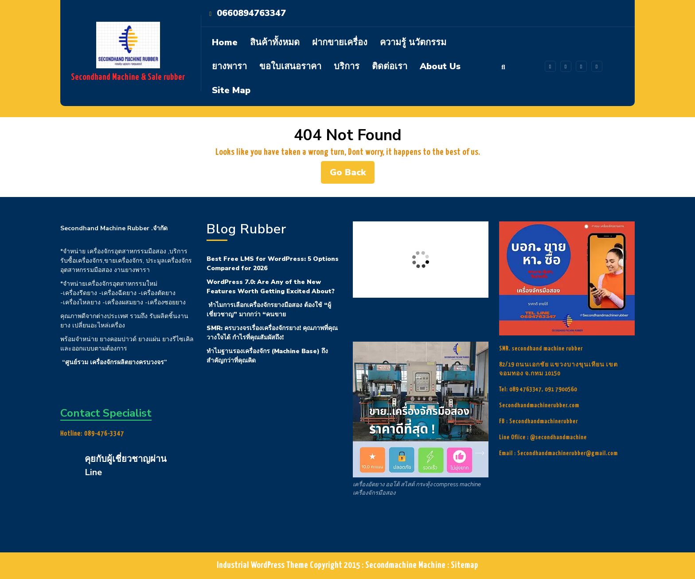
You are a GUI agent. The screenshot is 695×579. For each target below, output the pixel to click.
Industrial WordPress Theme (262, 565)
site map (231, 90)
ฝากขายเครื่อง (339, 42)
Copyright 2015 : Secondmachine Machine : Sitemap (394, 565)
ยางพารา (229, 66)
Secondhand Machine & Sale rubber (128, 77)
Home (225, 42)
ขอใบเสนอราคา (290, 66)
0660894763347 (251, 13)
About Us (440, 66)
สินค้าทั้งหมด (275, 42)
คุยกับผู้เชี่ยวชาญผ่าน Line (126, 465)
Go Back (352, 174)
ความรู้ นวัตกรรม (413, 42)
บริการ (346, 66)
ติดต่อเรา (389, 66)
